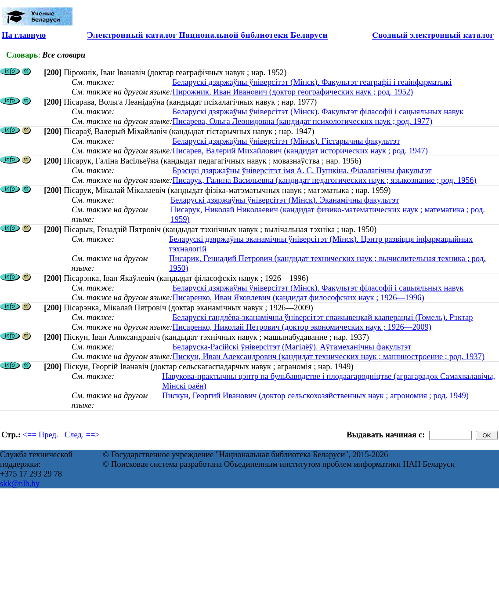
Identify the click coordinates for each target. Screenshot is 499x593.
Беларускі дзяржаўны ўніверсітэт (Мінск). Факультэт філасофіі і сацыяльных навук (317, 111)
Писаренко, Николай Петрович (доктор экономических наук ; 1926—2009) (301, 326)
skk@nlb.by (20, 483)
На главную (24, 35)
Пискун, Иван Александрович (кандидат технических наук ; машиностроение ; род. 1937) (328, 356)
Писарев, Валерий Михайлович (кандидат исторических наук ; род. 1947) (300, 150)
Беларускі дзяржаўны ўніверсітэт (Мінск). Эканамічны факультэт (284, 199)
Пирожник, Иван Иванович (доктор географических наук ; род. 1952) (292, 91)
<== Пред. (40, 434)
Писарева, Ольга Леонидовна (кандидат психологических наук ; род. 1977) (302, 121)
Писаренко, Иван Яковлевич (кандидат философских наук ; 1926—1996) (298, 297)
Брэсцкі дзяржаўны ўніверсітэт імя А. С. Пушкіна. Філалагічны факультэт (301, 170)
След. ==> (82, 434)
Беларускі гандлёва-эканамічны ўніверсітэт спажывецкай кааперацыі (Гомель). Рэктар (322, 317)
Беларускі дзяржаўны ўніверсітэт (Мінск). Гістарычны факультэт (286, 141)
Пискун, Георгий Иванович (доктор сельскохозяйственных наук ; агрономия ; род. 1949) (315, 395)
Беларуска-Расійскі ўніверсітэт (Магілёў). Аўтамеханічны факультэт (291, 346)
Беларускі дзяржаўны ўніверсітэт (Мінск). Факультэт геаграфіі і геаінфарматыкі (312, 82)
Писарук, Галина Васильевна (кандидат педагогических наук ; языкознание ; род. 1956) (324, 180)
